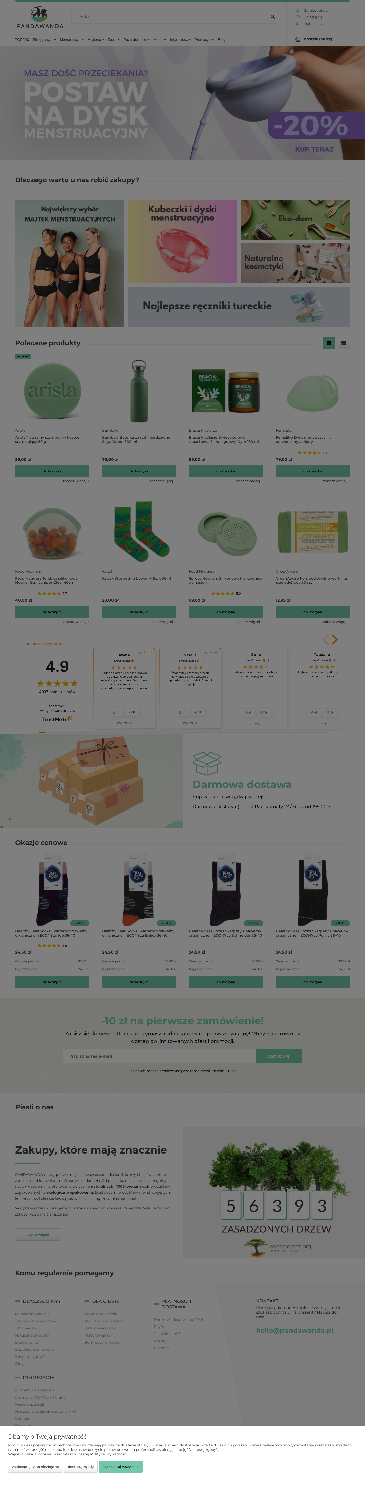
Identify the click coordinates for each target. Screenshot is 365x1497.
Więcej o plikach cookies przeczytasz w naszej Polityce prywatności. (68, 1454)
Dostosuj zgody (81, 1467)
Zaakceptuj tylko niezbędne (35, 1467)
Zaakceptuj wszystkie (121, 1467)
